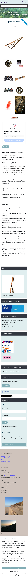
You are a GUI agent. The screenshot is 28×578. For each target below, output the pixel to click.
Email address (6, 409)
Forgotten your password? (9, 426)
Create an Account (8, 445)
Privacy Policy (4, 459)
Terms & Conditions (5, 458)
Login (4, 422)
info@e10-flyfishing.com (9, 475)
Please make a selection (14, 140)
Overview (5, 147)
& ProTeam (8, 456)
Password (5, 415)
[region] (14, 553)
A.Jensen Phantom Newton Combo (12, 132)
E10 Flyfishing (6, 392)
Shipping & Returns (5, 461)
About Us (3, 456)
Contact (3, 463)
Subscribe (6, 385)
